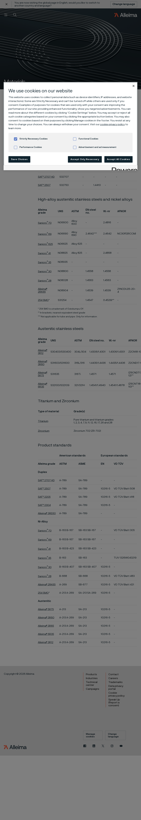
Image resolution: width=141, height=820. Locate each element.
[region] (71, 126)
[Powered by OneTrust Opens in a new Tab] (123, 168)
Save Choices (19, 159)
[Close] (133, 85)
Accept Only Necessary (84, 159)
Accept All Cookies (118, 159)
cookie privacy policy (112, 124)
